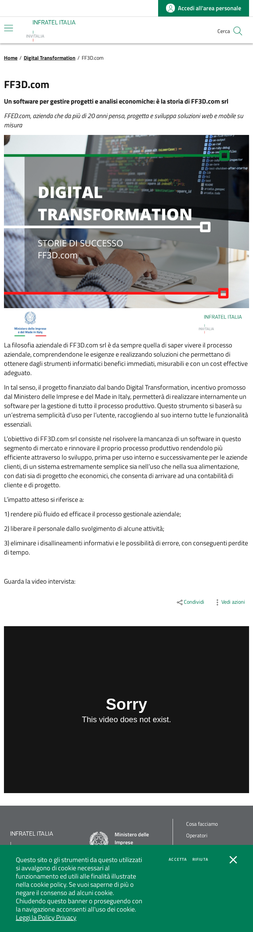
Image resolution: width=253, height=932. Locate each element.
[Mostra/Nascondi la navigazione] (8, 28)
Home (10, 58)
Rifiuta (200, 859)
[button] (238, 31)
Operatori (197, 835)
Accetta (178, 859)
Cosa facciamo (202, 824)
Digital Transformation (49, 58)
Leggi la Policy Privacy (46, 917)
